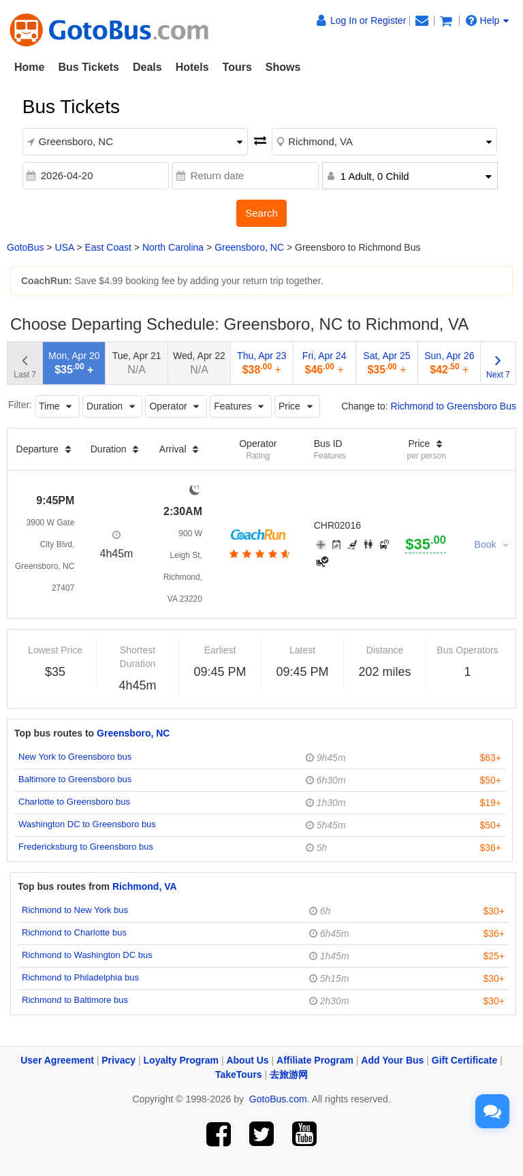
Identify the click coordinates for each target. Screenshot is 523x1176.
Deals (147, 67)
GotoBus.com (278, 1099)
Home (29, 67)
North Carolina (173, 247)
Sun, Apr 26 (449, 362)
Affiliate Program (314, 1060)
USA (64, 247)
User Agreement (57, 1060)
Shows (283, 67)
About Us (247, 1060)
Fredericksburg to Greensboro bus (85, 846)
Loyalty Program (181, 1060)
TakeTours (238, 1074)
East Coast (107, 247)
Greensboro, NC (249, 247)
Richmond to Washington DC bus (87, 955)
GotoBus (25, 247)
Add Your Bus (392, 1060)
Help (487, 20)
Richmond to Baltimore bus (75, 1000)
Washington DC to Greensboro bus (87, 824)
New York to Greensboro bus (74, 757)
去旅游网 (289, 1074)
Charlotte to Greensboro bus (74, 801)
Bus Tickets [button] (88, 67)
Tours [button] (237, 67)
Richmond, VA (144, 886)
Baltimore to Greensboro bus (74, 779)
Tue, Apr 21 (136, 362)
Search (261, 213)
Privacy (118, 1060)
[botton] (258, 553)
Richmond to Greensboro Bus (453, 406)
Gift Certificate (464, 1060)
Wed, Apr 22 (199, 362)
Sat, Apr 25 (386, 362)
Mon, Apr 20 (74, 362)
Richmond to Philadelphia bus (80, 977)
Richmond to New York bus (75, 910)
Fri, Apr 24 (324, 362)
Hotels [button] (192, 67)
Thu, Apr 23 (261, 362)
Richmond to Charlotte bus (74, 932)
